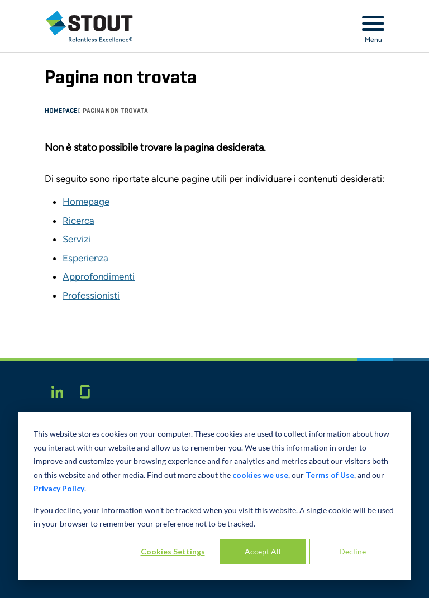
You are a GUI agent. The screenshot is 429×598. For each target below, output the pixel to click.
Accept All (263, 551)
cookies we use (260, 475)
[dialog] (214, 496)
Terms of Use (330, 475)
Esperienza (85, 258)
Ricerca (78, 220)
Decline (352, 551)
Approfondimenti (99, 276)
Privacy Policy (59, 488)
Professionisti (91, 295)
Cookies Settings (173, 551)
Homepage (61, 111)
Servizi (76, 239)
